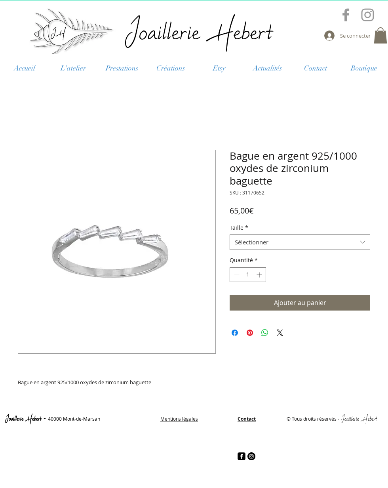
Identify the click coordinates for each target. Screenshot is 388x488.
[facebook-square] (241, 456)
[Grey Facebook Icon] (345, 14)
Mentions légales (179, 419)
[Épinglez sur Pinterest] (250, 332)
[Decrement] (236, 275)
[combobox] (300, 242)
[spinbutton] (248, 275)
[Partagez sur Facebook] (235, 332)
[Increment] (260, 275)
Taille (239, 227)
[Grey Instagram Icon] (367, 14)
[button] (380, 35)
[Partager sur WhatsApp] (265, 332)
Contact (247, 419)
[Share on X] (280, 332)
